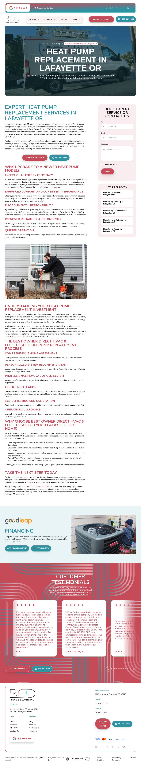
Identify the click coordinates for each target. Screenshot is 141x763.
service (30, 482)
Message (104, 144)
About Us (14, 728)
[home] (12, 19)
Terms (114, 164)
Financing (33, 731)
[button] (33, 19)
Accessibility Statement (116, 759)
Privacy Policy (87, 759)
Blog (31, 721)
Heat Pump (55, 44)
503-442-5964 (101, 703)
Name (103, 122)
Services (13, 725)
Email (103, 133)
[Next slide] (133, 668)
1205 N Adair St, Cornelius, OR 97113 (110, 694)
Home (45, 44)
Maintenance (34, 728)
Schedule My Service (101, 19)
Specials (32, 725)
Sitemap (133, 758)
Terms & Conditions (100, 759)
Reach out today (43, 486)
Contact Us (14, 731)
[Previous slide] (109, 668)
